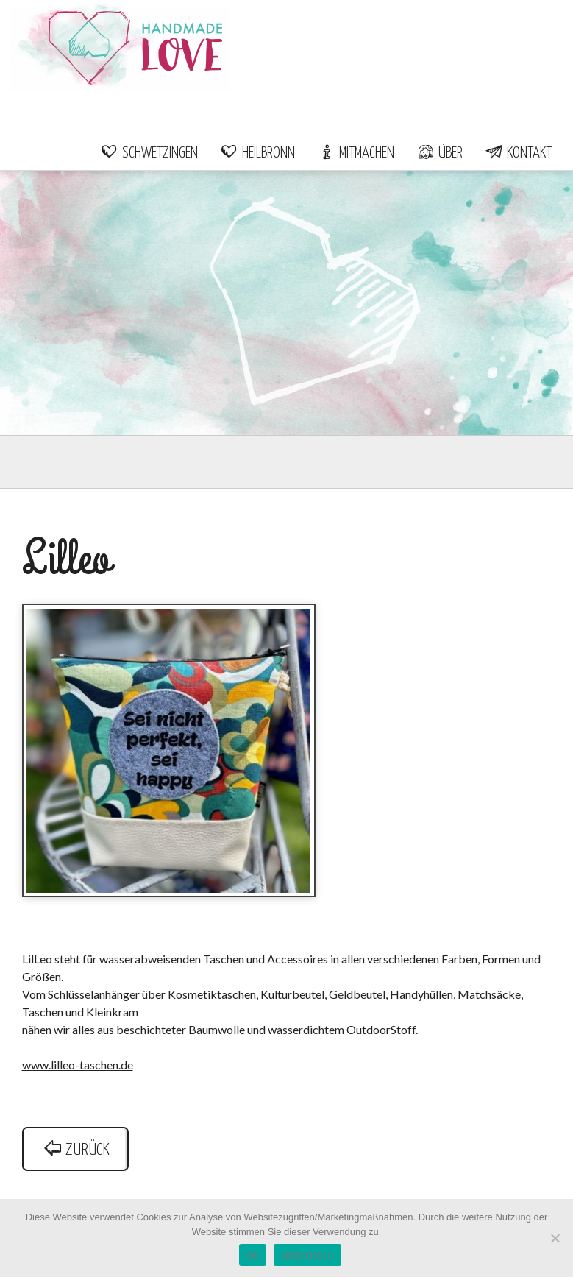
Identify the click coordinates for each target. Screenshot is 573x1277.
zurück (75, 1150)
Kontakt (518, 153)
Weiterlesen (307, 1255)
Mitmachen (355, 153)
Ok (252, 1255)
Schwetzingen (149, 153)
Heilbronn (257, 153)
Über (439, 153)
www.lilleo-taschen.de (77, 1065)
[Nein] (554, 1238)
